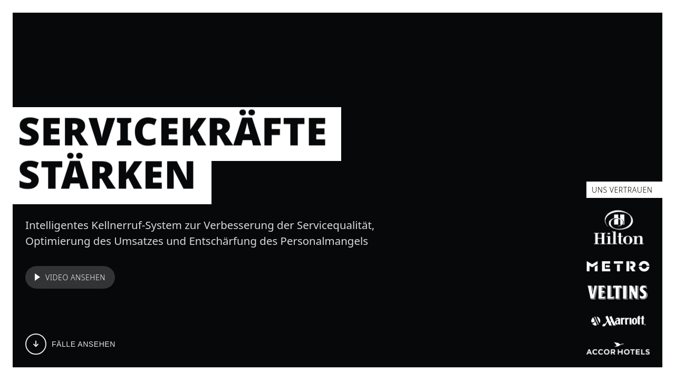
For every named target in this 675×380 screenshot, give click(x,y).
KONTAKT (483, 36)
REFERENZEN (331, 36)
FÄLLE (216, 36)
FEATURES (266, 36)
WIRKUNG (395, 36)
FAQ (439, 36)
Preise (625, 36)
